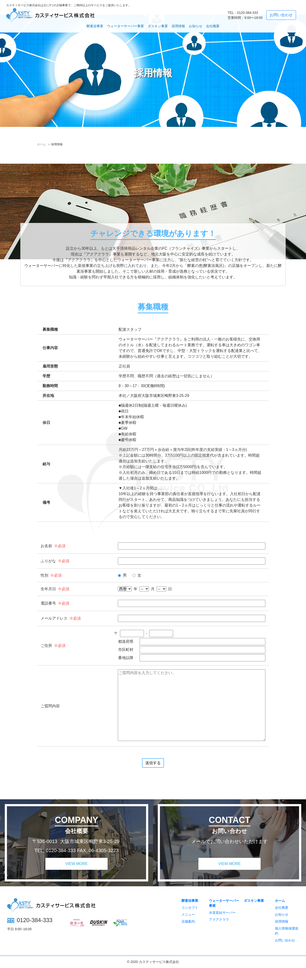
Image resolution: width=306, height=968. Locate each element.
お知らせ (195, 26)
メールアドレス (54, 618)
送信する (153, 763)
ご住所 (46, 646)
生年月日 (48, 589)
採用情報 (178, 26)
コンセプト (189, 907)
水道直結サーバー (222, 912)
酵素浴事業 (189, 901)
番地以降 (125, 658)
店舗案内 (188, 921)
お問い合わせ (285, 940)
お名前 (46, 546)
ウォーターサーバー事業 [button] (125, 26)
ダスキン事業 (158, 26)
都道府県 (125, 641)
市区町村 (125, 650)
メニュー (188, 914)
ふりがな (48, 561)
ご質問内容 (50, 706)
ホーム (280, 901)
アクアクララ (219, 919)
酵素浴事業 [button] (95, 26)
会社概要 (212, 26)
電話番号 (48, 603)
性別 (44, 575)
